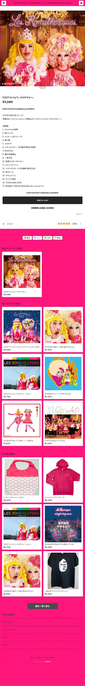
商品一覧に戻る (42, 606)
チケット (5, 645)
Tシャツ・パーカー (9, 630)
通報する (79, 214)
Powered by (42, 662)
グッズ (4, 637)
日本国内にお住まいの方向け (42, 208)
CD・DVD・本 (7, 622)
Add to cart (42, 200)
